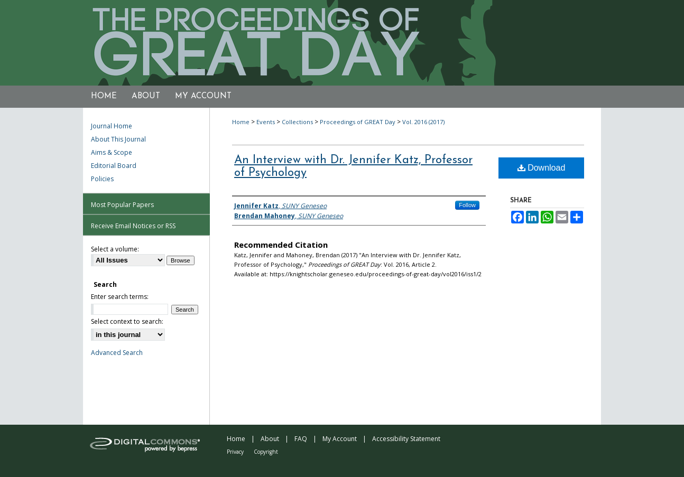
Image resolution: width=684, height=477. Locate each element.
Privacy (235, 451)
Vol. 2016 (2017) (423, 122)
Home (240, 122)
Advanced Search (117, 352)
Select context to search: (127, 321)
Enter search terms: (120, 296)
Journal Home (111, 125)
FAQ (300, 438)
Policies (102, 178)
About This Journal (118, 139)
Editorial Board (113, 165)
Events (265, 122)
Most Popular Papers (122, 204)
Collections (297, 122)
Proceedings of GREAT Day (357, 122)
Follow (467, 205)
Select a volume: (115, 249)
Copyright (266, 451)
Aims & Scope (111, 152)
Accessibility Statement (406, 438)
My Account (339, 438)
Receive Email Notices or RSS (133, 225)
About (270, 438)
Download (541, 167)
